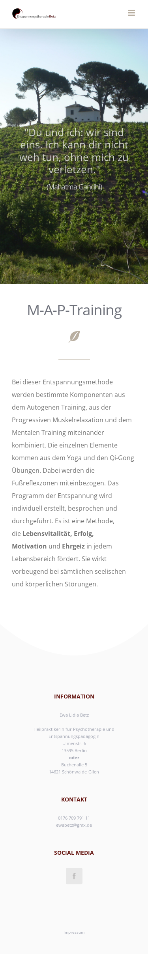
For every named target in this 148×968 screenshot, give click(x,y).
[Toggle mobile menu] (132, 13)
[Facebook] (74, 876)
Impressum (74, 932)
